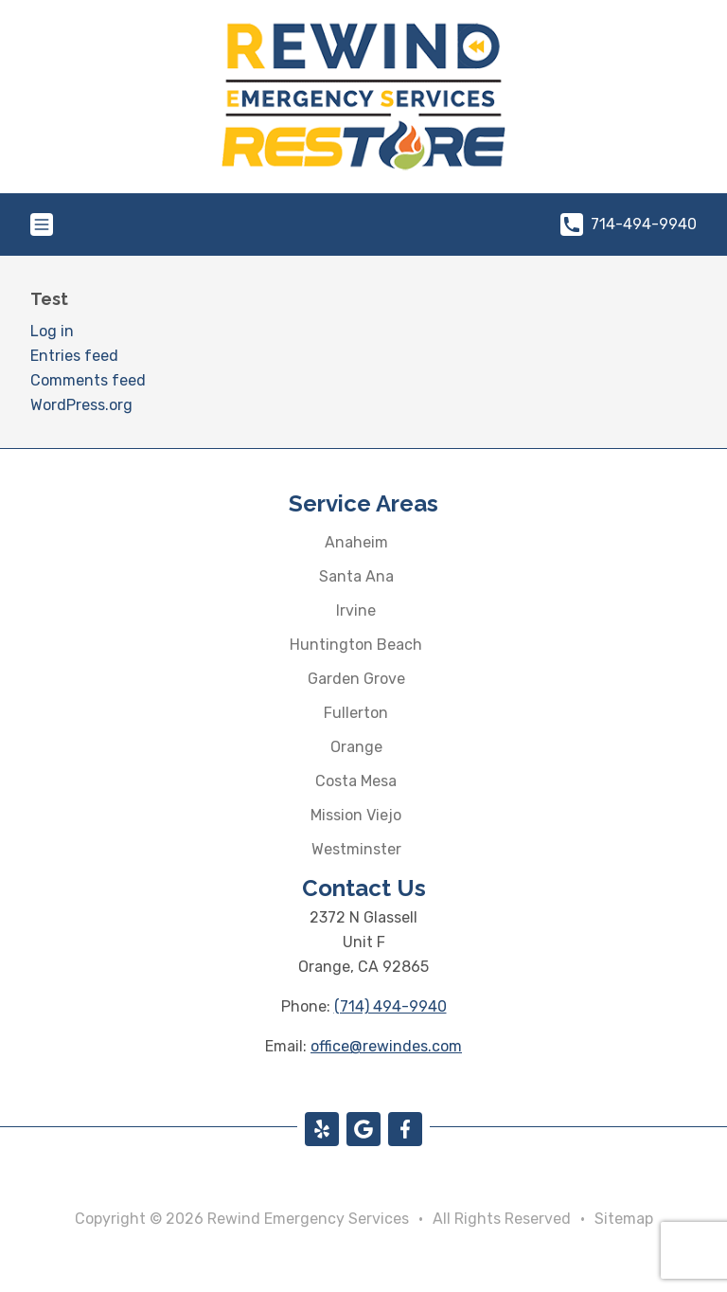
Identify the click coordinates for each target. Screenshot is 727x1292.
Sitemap (623, 1219)
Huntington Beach (356, 645)
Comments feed (88, 380)
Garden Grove (356, 679)
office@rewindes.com (386, 1046)
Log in (52, 331)
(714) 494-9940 (390, 1006)
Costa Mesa (356, 781)
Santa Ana (356, 576)
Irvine (356, 610)
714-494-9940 (628, 224)
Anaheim (356, 542)
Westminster (356, 849)
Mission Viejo (355, 815)
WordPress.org (81, 405)
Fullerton (356, 713)
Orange (356, 747)
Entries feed (74, 356)
